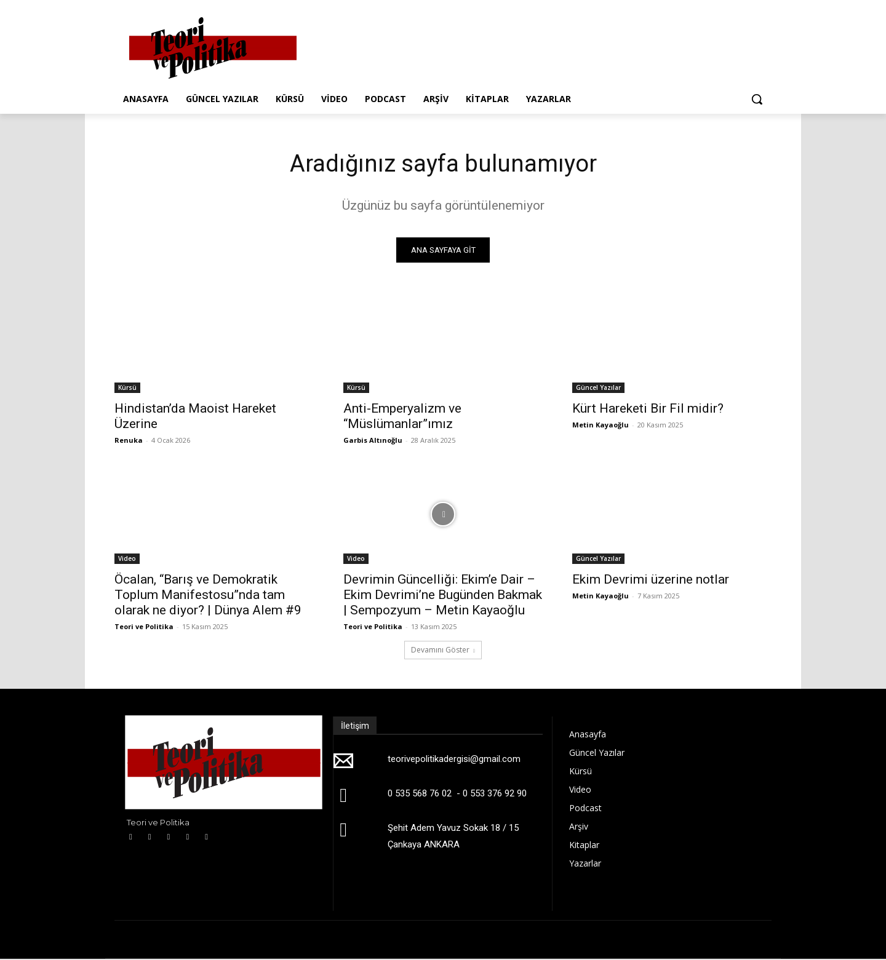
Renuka (128, 441)
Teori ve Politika (144, 627)
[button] (757, 99)
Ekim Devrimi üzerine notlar (650, 580)
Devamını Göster (443, 651)
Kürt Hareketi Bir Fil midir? (648, 409)
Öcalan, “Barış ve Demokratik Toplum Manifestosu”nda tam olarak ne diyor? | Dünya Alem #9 (207, 596)
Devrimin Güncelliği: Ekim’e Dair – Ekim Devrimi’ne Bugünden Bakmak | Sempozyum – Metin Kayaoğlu (442, 596)
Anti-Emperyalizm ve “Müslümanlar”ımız (402, 417)
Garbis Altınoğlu (372, 441)
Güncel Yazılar (598, 388)
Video (127, 559)
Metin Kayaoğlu (600, 425)
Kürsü (127, 388)
